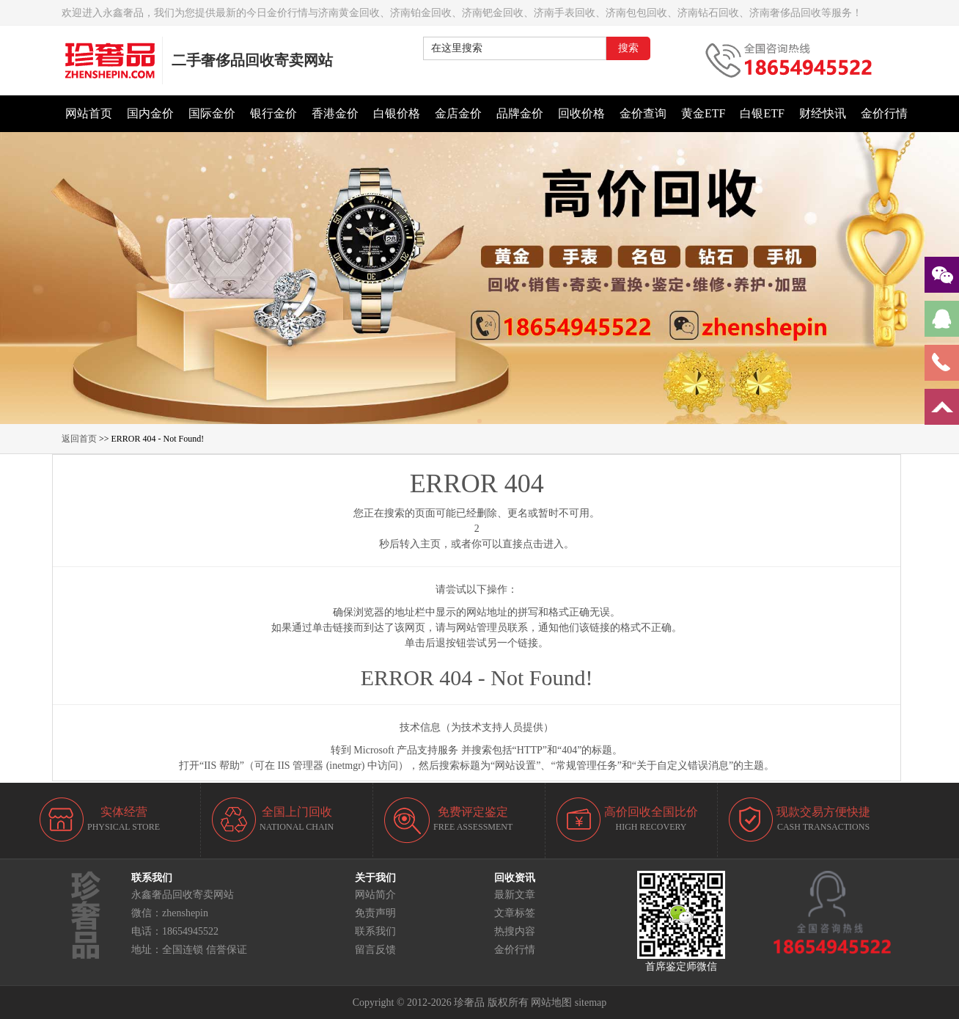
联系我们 (375, 931)
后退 (435, 643)
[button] (479, 421)
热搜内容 (514, 931)
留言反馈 (375, 949)
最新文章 (514, 894)
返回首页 (79, 439)
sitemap (591, 1002)
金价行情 (514, 949)
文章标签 (514, 912)
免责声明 (375, 912)
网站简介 (375, 894)
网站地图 (551, 1002)
